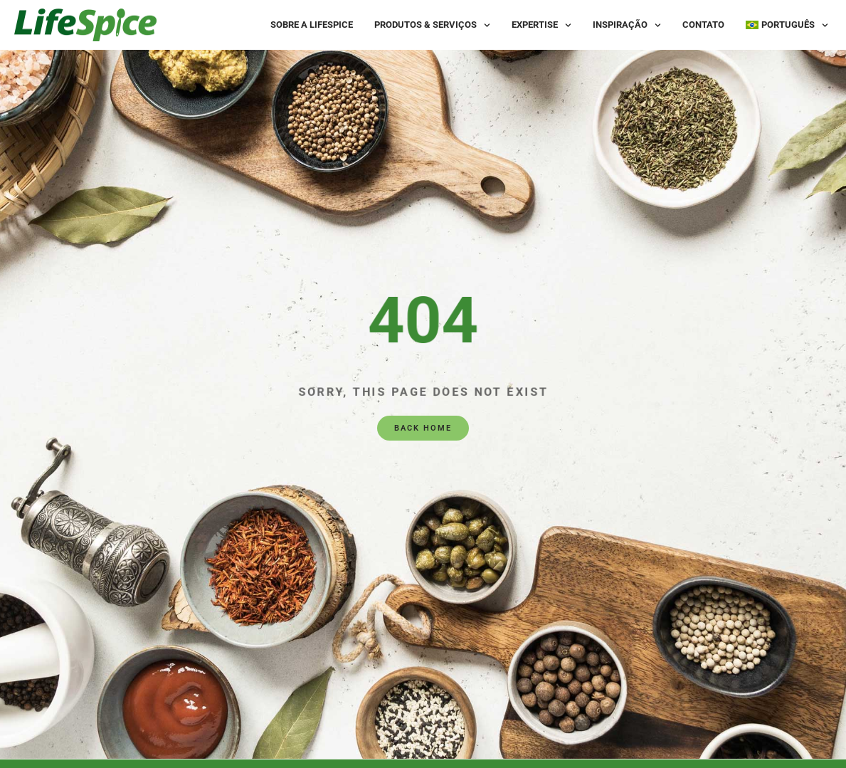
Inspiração (627, 25)
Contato (703, 24)
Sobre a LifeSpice (311, 24)
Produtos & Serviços (432, 25)
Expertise (541, 25)
